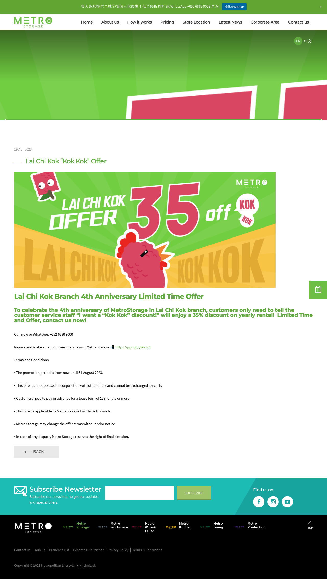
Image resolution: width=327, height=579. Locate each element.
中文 (308, 41)
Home (87, 22)
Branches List (59, 550)
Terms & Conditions (147, 550)
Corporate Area (265, 22)
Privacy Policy (118, 550)
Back (38, 452)
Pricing (167, 22)
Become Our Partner (88, 550)
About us (110, 22)
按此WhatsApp (234, 6)
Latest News (230, 22)
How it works (139, 22)
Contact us (298, 22)
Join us (39, 550)
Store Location (196, 22)
